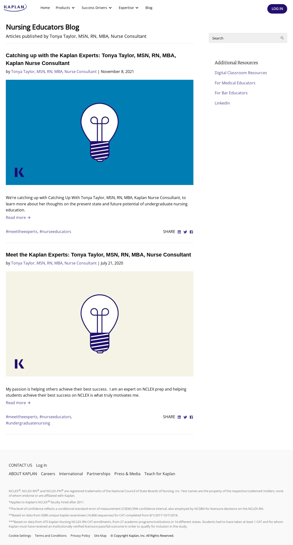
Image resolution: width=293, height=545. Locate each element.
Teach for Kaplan (159, 473)
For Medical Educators (235, 83)
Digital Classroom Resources (241, 72)
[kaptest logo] (15, 8)
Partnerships (99, 473)
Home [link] (45, 7)
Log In (41, 465)
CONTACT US (20, 465)
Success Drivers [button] (97, 7)
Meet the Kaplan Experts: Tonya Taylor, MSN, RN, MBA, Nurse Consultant (98, 255)
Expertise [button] (129, 7)
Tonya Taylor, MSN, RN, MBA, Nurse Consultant (54, 71)
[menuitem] (45, 8)
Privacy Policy (80, 535)
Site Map (100, 535)
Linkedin (222, 103)
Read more (18, 217)
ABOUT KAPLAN (23, 473)
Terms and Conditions (51, 535)
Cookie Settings (20, 535)
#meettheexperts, (23, 231)
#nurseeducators (55, 231)
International (71, 473)
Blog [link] (148, 7)
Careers (48, 473)
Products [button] (66, 7)
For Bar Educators (231, 93)
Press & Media (127, 473)
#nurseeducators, (56, 416)
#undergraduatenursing (28, 423)
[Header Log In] (277, 9)
